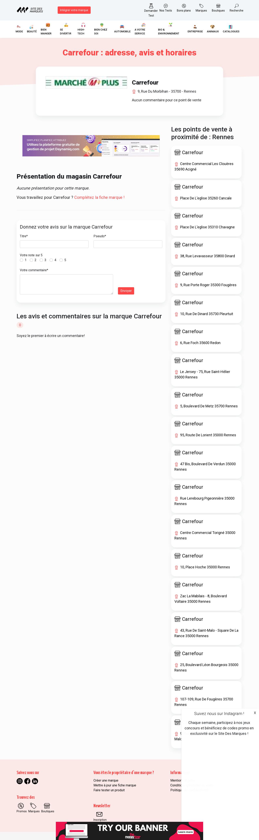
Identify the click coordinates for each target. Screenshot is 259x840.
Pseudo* (99, 236)
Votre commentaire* (34, 270)
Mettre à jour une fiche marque (114, 785)
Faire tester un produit (109, 790)
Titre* (24, 236)
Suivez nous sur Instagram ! (219, 713)
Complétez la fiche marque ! (99, 197)
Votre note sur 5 (31, 255)
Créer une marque (105, 780)
